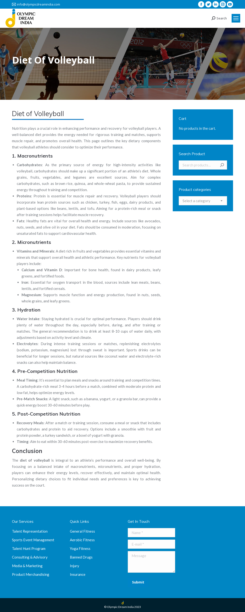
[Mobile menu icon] (236, 18)
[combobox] (203, 200)
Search (222, 165)
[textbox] (196, 201)
